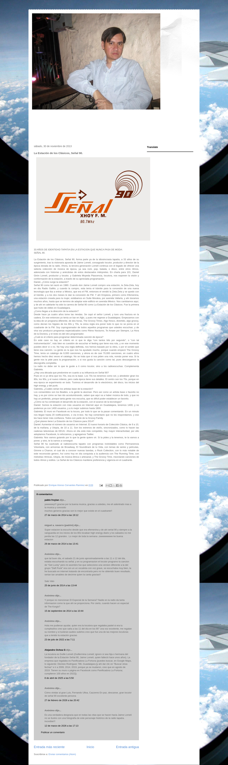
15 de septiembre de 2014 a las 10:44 (64, 611)
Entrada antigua (127, 747)
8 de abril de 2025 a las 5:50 (59, 678)
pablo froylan (52, 500)
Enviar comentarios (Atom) (62, 754)
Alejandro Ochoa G (55, 650)
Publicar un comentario (53, 732)
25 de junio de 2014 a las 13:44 (61, 585)
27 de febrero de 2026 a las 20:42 (62, 700)
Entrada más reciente (49, 747)
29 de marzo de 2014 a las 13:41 (61, 543)
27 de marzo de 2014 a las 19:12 (61, 515)
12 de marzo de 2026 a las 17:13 (61, 725)
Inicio (90, 747)
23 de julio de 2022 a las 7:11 (60, 639)
